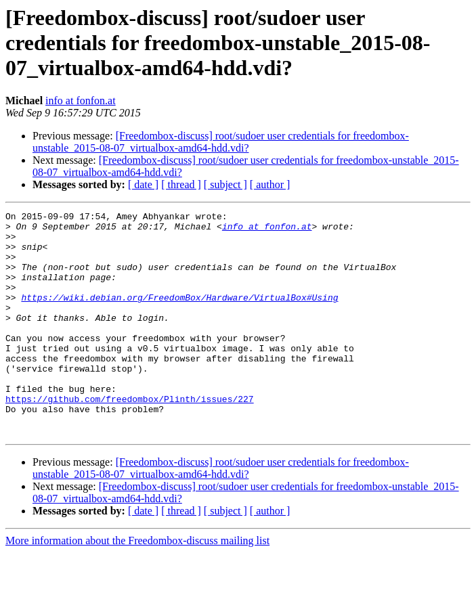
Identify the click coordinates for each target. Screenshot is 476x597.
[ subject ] (225, 184)
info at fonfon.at (80, 100)
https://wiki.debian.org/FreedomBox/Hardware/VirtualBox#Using (179, 315)
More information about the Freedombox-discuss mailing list (137, 585)
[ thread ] (181, 184)
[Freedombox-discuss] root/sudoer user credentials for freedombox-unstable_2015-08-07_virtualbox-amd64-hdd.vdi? (221, 142)
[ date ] (143, 184)
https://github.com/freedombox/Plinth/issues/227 (129, 437)
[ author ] (270, 184)
